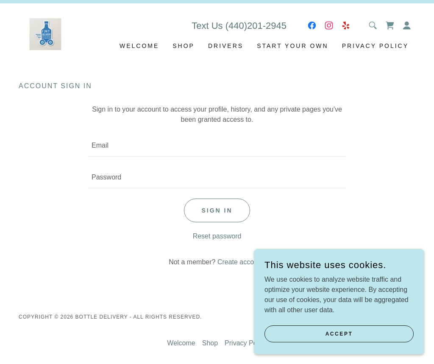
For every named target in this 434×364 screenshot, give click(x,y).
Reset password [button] (217, 236)
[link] (45, 33)
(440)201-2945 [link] (256, 25)
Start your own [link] (292, 45)
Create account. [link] (241, 262)
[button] (406, 25)
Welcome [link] (139, 45)
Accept (339, 333)
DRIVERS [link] (225, 45)
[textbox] (217, 146)
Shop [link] (183, 45)
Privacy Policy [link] (375, 45)
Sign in (216, 210)
